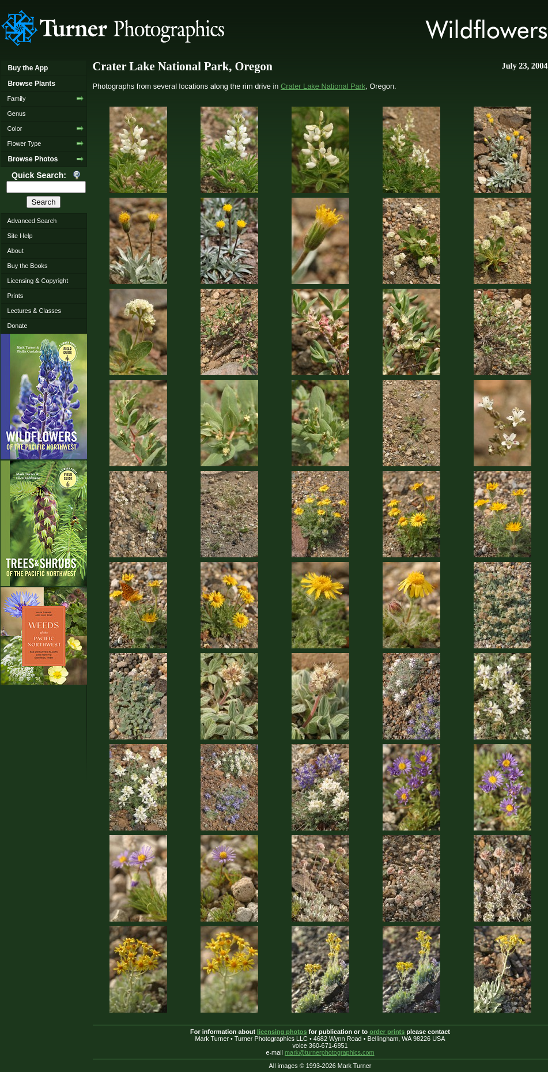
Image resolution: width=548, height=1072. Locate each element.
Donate (17, 325)
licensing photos (282, 1031)
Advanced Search (31, 220)
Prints (15, 295)
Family (16, 98)
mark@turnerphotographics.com (330, 1052)
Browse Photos (32, 159)
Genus (16, 113)
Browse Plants (31, 84)
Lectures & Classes (34, 310)
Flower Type (24, 143)
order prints (387, 1031)
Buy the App (27, 68)
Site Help (19, 235)
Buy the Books (27, 265)
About (15, 250)
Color (14, 128)
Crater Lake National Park (323, 86)
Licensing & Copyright (37, 280)
